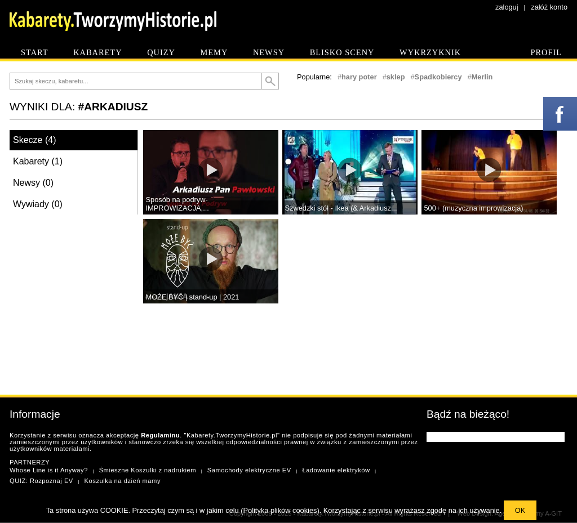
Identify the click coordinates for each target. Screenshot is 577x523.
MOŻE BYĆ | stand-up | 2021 (192, 297)
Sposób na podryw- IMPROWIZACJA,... (177, 203)
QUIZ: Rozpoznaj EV (41, 480)
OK (520, 510)
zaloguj (506, 7)
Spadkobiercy (438, 77)
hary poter (359, 77)
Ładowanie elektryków (336, 470)
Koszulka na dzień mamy (123, 480)
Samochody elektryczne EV (249, 470)
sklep (396, 77)
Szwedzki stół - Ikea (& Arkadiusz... (341, 208)
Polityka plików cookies (280, 510)
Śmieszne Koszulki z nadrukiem (147, 470)
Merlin (482, 77)
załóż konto (549, 7)
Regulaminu (160, 435)
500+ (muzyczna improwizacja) (473, 208)
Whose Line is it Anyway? (49, 470)
